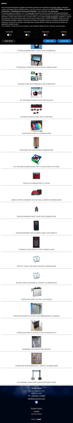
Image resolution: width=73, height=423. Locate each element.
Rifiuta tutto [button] (50, 41)
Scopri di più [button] (9, 41)
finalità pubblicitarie (52, 17)
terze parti (31, 13)
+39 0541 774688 (38, 396)
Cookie (36, 411)
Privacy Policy (36, 408)
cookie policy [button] (54, 11)
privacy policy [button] (57, 7)
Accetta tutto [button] (64, 41)
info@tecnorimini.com (36, 399)
